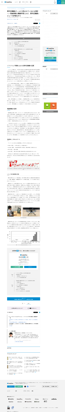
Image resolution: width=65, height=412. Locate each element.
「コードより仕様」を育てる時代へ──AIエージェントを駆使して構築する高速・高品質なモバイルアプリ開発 (33, 370)
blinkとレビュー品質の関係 (20, 289)
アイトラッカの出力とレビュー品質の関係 (21, 59)
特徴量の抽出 (17, 50)
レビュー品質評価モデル (19, 52)
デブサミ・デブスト (25, 2)
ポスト (35, 23)
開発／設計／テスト (10, 23)
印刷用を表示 (10, 312)
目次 (31, 38)
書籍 (30, 2)
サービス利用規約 (44, 407)
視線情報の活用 (18, 274)
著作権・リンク (28, 407)
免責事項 (37, 407)
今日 (46, 13)
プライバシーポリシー (51, 407)
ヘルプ (24, 407)
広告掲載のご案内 (54, 386)
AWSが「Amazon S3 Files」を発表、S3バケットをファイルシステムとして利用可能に (15, 358)
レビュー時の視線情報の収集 (21, 277)
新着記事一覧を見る (50, 93)
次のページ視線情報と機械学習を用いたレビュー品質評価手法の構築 (23, 299)
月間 (54, 13)
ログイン (30, 266)
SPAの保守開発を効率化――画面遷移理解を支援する (17, 322)
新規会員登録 (16, 266)
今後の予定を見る (50, 111)
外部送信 (56, 407)
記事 (20, 2)
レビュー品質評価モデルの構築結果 (19, 53)
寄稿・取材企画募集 (46, 386)
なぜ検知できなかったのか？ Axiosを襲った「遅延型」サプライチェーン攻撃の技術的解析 (16, 362)
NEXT (29, 303)
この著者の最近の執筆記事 (18, 341)
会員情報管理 (33, 407)
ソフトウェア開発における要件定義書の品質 (21, 41)
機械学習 (16, 23)
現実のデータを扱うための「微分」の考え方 (50, 39)
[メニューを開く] (2, 2)
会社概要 (40, 407)
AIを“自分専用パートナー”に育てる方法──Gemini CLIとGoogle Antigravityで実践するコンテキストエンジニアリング (16, 366)
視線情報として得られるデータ (20, 44)
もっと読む (10, 325)
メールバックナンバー (23, 264)
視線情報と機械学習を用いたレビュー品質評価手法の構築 (23, 49)
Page (10, 54)
